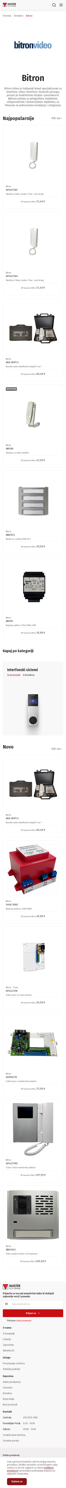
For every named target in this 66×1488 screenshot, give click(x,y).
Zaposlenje (8, 1344)
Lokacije (7, 1339)
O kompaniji (9, 1333)
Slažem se (17, 1481)
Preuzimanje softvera (14, 1363)
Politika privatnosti (11, 1455)
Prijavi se (33, 1313)
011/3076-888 (30, 1417)
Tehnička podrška (11, 1369)
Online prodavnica (12, 1382)
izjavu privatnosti (23, 1320)
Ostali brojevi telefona (14, 1435)
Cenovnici (7, 1387)
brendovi (18, 15)
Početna (7, 15)
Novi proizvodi (10, 1404)
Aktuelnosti (8, 1350)
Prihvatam (19, 1320)
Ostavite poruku (11, 1440)
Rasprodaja (8, 1399)
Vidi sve (57, 118)
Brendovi (7, 1393)
